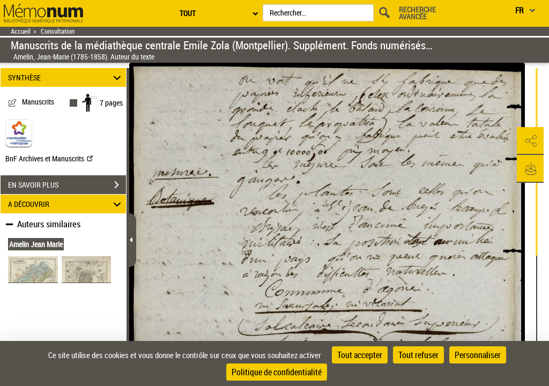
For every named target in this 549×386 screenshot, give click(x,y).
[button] (530, 141)
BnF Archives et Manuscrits (49, 158)
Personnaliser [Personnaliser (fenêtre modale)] (478, 355)
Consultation (58, 31)
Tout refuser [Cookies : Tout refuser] (418, 355)
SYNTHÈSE (66, 77)
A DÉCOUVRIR (66, 204)
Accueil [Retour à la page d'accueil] (21, 31)
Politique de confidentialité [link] (277, 372)
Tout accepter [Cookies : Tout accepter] (359, 355)
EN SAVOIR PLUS (67, 184)
